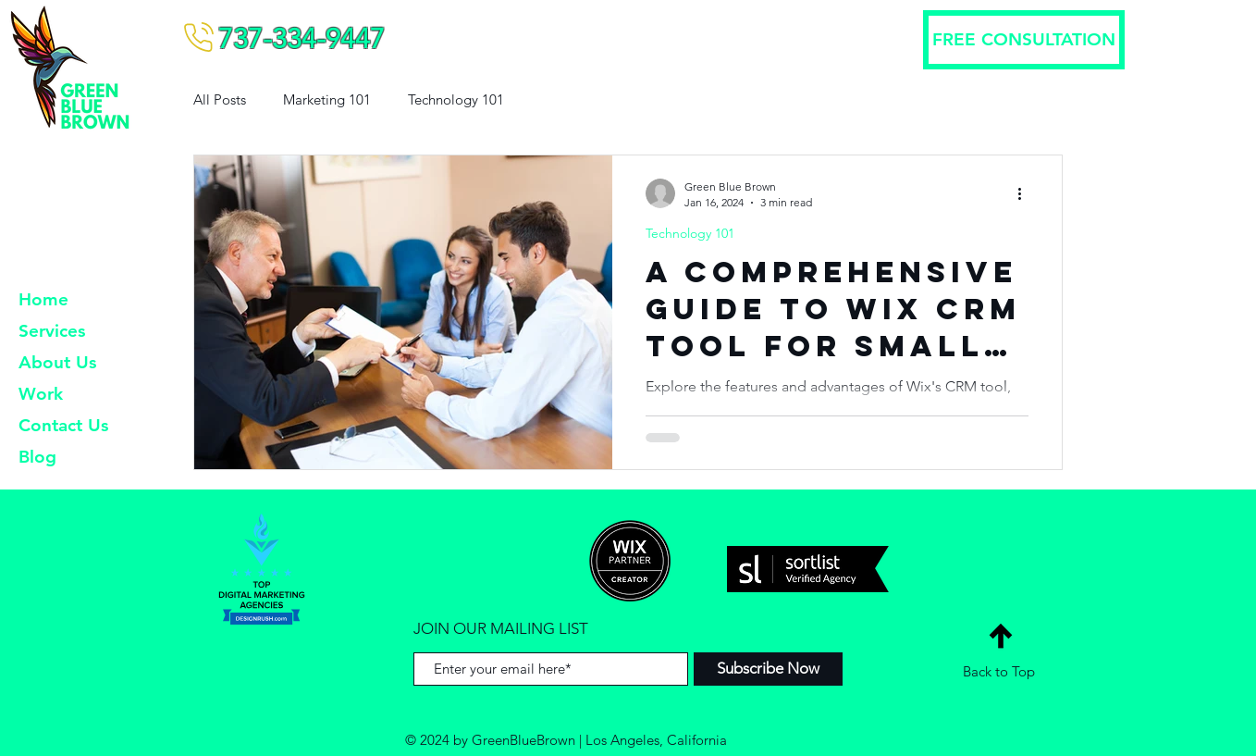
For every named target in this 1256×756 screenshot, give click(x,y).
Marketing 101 (327, 99)
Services (51, 330)
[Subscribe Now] (768, 669)
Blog (37, 456)
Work (40, 393)
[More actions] (1026, 193)
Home (43, 299)
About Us (57, 362)
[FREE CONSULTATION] (1024, 39)
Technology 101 (456, 99)
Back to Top (999, 671)
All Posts (219, 99)
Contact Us (63, 425)
